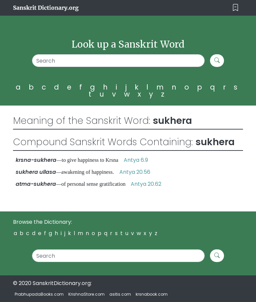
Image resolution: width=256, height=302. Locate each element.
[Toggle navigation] (235, 8)
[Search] (118, 60)
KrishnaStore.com (86, 294)
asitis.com (120, 294)
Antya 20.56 (134, 172)
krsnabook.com (152, 294)
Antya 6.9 (136, 160)
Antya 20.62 (146, 184)
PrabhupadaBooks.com (39, 294)
